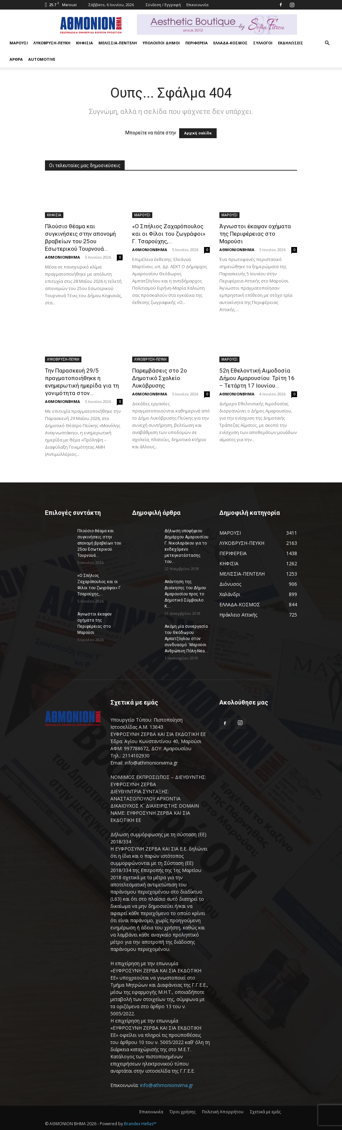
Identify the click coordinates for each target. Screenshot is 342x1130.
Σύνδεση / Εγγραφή (163, 4)
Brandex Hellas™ (140, 1124)
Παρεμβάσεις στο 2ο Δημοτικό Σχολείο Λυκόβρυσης (159, 378)
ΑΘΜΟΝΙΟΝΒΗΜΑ (62, 257)
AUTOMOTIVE (41, 59)
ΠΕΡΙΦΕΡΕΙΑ (196, 42)
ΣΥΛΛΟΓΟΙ (263, 42)
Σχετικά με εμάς (265, 1112)
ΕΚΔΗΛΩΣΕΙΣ (290, 42)
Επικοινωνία (197, 4)
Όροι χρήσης (183, 1112)
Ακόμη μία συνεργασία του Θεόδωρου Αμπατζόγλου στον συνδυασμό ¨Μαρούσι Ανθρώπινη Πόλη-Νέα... (186, 638)
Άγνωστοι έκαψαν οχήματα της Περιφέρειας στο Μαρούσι (255, 234)
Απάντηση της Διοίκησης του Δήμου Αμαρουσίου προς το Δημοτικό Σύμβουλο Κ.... (185, 594)
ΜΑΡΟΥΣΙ (19, 42)
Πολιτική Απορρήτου (223, 1112)
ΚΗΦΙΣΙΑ (84, 42)
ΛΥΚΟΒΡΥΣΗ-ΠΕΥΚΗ (52, 42)
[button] (327, 43)
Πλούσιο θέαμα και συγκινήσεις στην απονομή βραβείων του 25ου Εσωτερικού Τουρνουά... (99, 543)
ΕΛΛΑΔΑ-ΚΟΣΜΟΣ (230, 42)
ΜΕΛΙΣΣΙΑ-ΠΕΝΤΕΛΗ (117, 42)
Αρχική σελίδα (198, 133)
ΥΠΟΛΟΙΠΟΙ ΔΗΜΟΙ (161, 42)
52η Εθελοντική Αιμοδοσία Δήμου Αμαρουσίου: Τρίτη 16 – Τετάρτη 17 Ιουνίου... (257, 378)
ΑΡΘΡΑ (16, 59)
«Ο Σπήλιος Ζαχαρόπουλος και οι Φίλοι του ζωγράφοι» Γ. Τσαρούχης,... (168, 234)
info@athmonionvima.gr (166, 1085)
